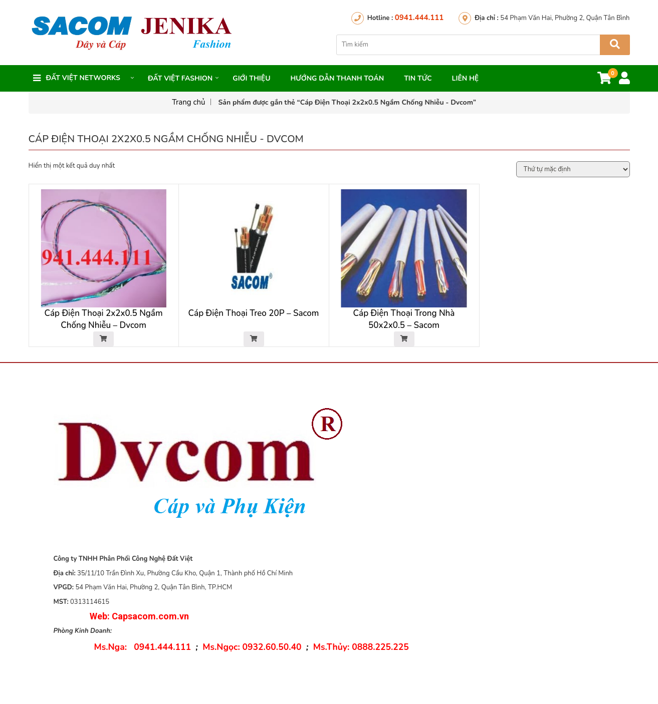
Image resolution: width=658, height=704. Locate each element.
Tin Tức (417, 78)
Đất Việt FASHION (180, 78)
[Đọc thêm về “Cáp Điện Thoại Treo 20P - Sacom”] (254, 340)
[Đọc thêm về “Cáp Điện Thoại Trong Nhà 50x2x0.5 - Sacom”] (404, 340)
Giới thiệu (251, 78)
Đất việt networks (83, 78)
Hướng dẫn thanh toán (337, 78)
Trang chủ (188, 102)
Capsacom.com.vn (150, 618)
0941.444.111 (419, 18)
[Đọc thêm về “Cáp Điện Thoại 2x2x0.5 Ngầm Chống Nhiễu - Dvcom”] (103, 340)
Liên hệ (465, 78)
